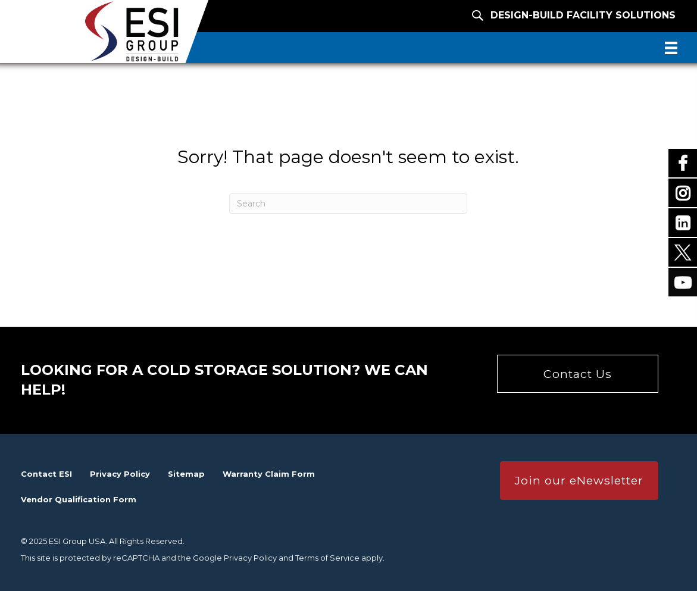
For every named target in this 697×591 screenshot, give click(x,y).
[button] (577, 374)
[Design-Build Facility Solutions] (562, 15)
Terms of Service (327, 557)
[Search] (348, 203)
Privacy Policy (250, 557)
